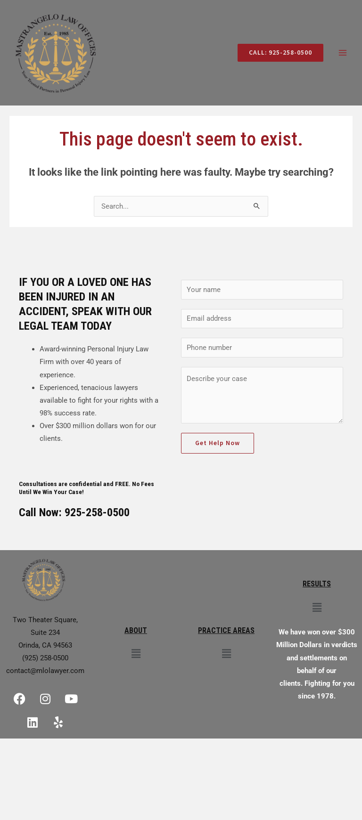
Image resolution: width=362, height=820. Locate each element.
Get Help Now (217, 443)
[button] (136, 654)
